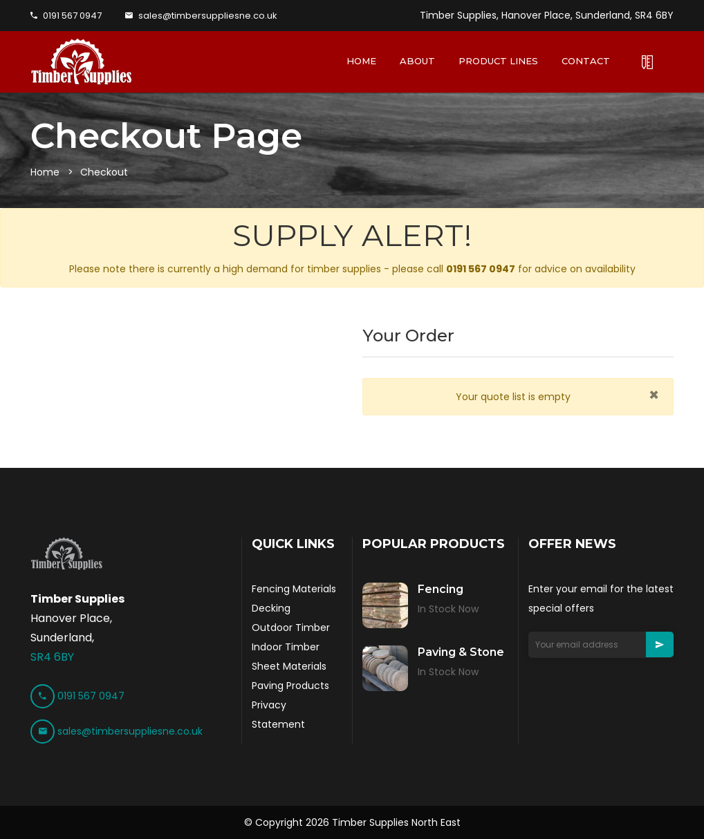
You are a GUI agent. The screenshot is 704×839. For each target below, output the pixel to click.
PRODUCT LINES (498, 60)
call (471, 269)
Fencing (440, 589)
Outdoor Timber (291, 627)
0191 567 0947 (66, 15)
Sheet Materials (289, 666)
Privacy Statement (278, 714)
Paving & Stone (461, 652)
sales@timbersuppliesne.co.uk (201, 15)
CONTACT (586, 60)
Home (44, 172)
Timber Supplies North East (396, 822)
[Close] (654, 395)
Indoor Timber (285, 647)
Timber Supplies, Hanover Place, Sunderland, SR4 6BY (547, 15)
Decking (271, 608)
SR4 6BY (52, 657)
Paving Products (290, 685)
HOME (361, 60)
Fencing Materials (294, 589)
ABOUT (417, 60)
